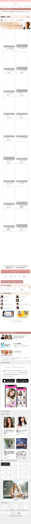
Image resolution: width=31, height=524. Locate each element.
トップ (5, 464)
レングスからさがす (6, 293)
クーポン (5, 477)
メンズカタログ (5, 468)
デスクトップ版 (15, 513)
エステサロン (25, 472)
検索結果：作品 (16, 17)
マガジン (15, 464)
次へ (24, 277)
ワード (22, 20)
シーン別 (17, 20)
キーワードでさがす (6, 285)
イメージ (11, 20)
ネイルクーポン (15, 477)
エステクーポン (25, 477)
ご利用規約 (12, 510)
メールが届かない (18, 510)
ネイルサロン (15, 472)
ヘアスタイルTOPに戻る (15, 321)
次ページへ (15, 271)
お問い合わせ (24, 510)
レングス (6, 20)
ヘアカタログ (25, 464)
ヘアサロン (5, 472)
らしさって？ (6, 510)
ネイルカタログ (25, 468)
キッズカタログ (15, 468)
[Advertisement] (15, 248)
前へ (6, 277)
